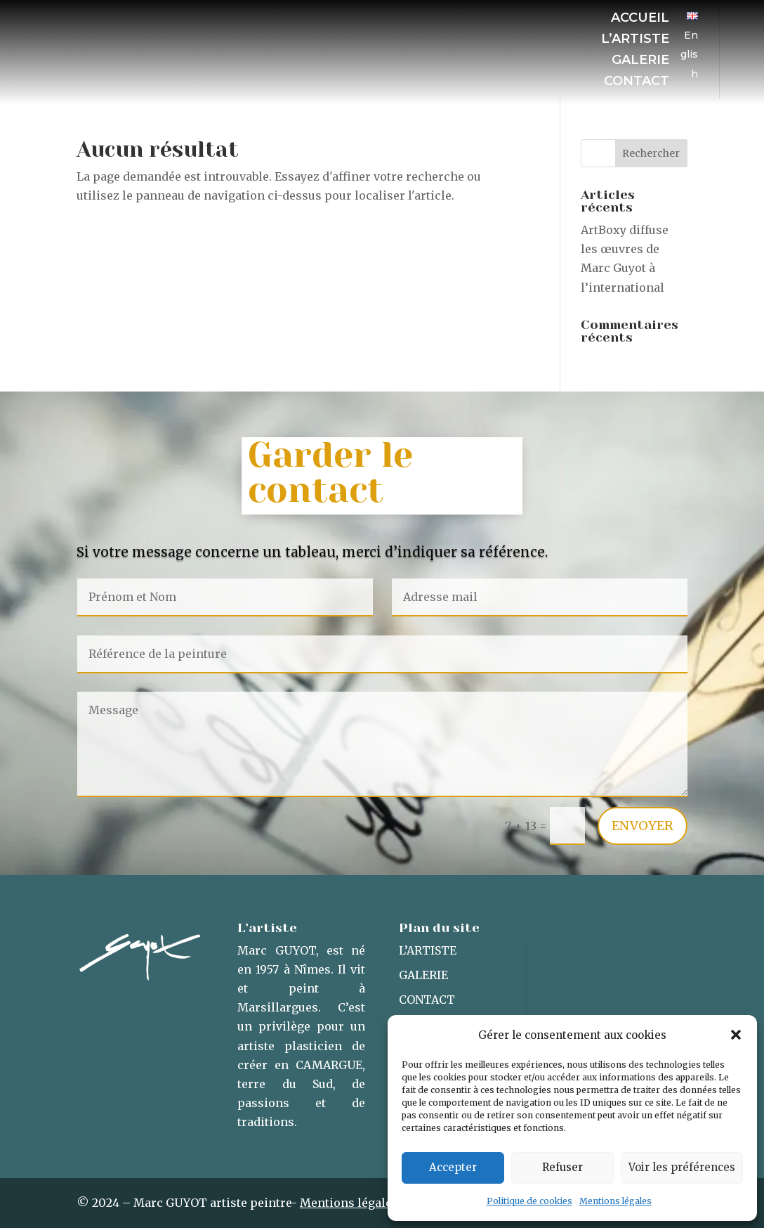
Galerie (640, 61)
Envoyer (642, 825)
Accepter (453, 1167)
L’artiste (635, 40)
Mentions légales (615, 1201)
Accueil (640, 19)
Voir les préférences (681, 1167)
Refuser (562, 1167)
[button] (736, 1035)
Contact (636, 82)
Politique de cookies (529, 1201)
